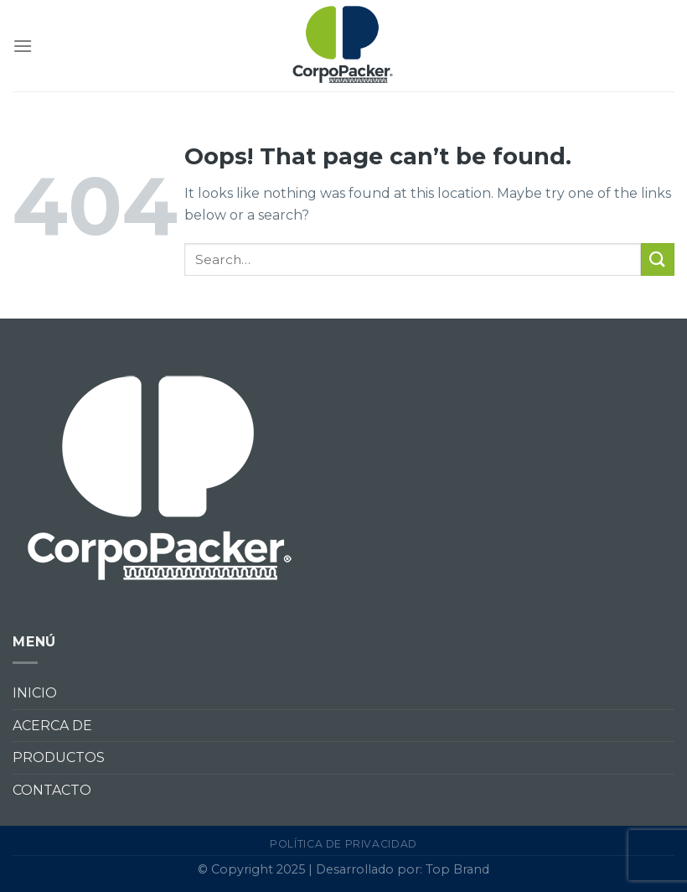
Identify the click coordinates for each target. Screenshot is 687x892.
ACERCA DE (52, 726)
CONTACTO (52, 790)
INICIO (35, 693)
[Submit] (657, 259)
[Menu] (23, 45)
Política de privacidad (343, 844)
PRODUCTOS (59, 757)
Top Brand (457, 869)
